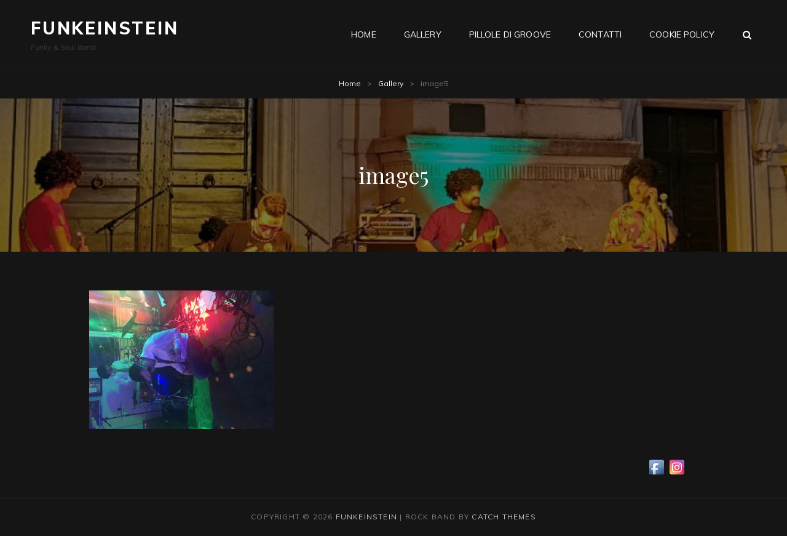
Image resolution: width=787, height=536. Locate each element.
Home (363, 34)
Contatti (600, 34)
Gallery (422, 34)
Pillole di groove (510, 34)
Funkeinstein (105, 28)
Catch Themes (504, 516)
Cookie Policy (681, 34)
